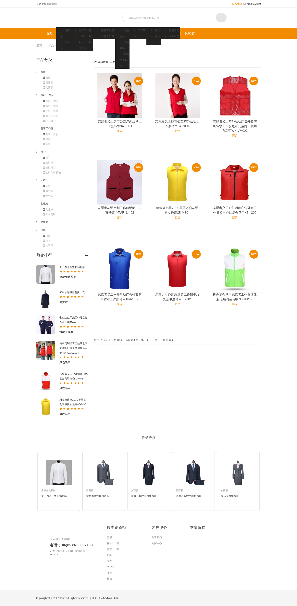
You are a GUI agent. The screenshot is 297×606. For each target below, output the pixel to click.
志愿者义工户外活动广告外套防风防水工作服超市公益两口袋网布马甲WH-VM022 (235, 126)
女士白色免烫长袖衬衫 (72, 267)
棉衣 (47, 240)
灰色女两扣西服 (230, 496)
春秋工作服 (82, 33)
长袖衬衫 (49, 162)
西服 (63, 33)
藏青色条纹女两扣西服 (144, 496)
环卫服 (48, 120)
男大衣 (48, 191)
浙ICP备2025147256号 (105, 598)
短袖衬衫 (49, 167)
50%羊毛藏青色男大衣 (72, 292)
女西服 (48, 87)
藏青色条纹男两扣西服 (189, 496)
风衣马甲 (49, 214)
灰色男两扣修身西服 (97, 496)
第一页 (145, 340)
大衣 (48, 186)
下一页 (162, 340)
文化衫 (138, 33)
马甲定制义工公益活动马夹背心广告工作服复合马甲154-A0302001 (73, 347)
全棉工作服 (50, 111)
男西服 (48, 82)
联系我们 (190, 33)
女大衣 (48, 196)
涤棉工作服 (50, 106)
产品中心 (54, 45)
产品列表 (75, 45)
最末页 (170, 340)
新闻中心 (170, 33)
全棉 (47, 144)
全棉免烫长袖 (52, 172)
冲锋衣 (44, 222)
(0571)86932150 (252, 4)
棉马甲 (48, 245)
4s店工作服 (50, 115)
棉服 (153, 33)
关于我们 (157, 537)
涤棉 (47, 139)
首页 (49, 33)
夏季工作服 (104, 33)
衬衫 (122, 33)
